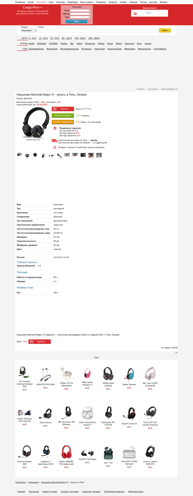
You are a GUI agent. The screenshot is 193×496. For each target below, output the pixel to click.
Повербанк (72, 2)
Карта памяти (86, 2)
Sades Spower (129, 384)
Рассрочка (34, 491)
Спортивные (160, 49)
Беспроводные (36, 49)
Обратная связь (135, 491)
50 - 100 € (67, 38)
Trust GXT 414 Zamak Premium (150, 423)
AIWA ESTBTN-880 (45, 384)
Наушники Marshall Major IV (54, 482)
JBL (72, 43)
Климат (123, 2)
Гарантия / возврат (91, 491)
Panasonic (90, 43)
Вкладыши (52, 49)
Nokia (79, 43)
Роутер (143, 2)
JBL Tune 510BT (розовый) (150, 384)
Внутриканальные (69, 49)
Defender (41, 43)
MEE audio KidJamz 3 (87, 383)
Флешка (163, 2)
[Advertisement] (96, 69)
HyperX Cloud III (129, 423)
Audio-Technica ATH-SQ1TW (24, 420)
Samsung (129, 43)
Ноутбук (153, 2)
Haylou (63, 43)
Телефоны (20, 2)
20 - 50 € (54, 38)
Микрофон (129, 49)
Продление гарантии (114, 491)
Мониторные (144, 49)
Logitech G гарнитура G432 (45, 462)
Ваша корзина (149, 8)
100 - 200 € (80, 38)
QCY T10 (108, 463)
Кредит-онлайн (50, 491)
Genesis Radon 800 (24, 462)
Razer (110, 43)
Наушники (41, 2)
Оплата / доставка (70, 491)
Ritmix (119, 43)
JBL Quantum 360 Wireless (66, 423)
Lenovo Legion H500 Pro (150, 462)
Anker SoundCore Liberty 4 (87, 423)
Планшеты (101, 2)
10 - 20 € (43, 38)
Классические (114, 49)
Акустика (60, 2)
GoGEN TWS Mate (87, 459)
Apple (31, 43)
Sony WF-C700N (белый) (129, 462)
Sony (139, 43)
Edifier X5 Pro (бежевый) (66, 384)
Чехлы (31, 2)
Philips (101, 43)
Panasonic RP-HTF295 (108, 423)
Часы (51, 2)
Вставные (86, 49)
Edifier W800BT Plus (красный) (66, 462)
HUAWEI (53, 43)
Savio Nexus (45, 422)
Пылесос (113, 2)
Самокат (133, 2)
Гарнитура (99, 49)
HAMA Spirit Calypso (108, 384)
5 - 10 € (32, 38)
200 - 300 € (94, 38)
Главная (21, 491)
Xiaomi (148, 43)
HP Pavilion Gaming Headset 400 (24, 384)
